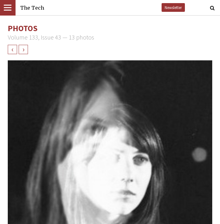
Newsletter (173, 7)
